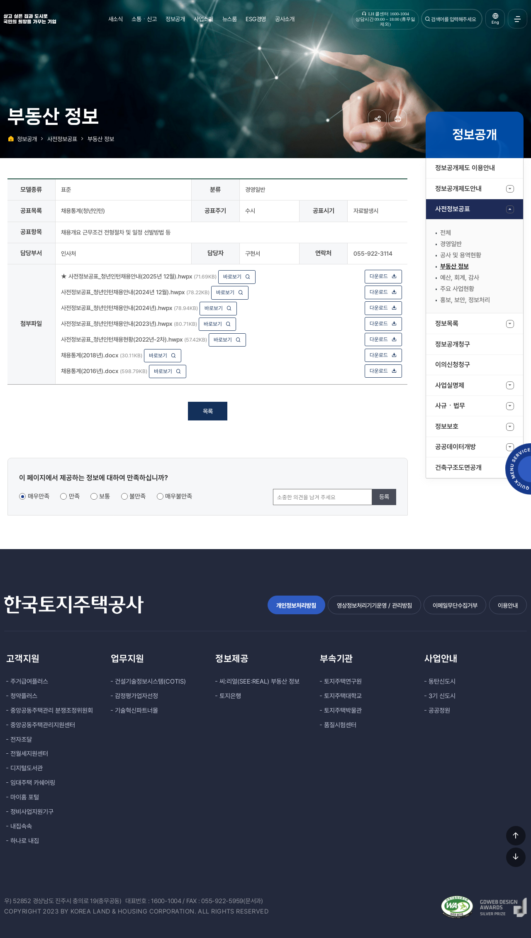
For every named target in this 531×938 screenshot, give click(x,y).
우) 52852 (17, 901)
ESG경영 (256, 18)
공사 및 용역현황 (460, 255)
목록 (208, 411)
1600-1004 (166, 901)
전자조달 (21, 739)
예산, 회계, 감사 (459, 277)
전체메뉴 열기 (517, 19)
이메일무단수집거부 (455, 605)
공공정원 (439, 710)
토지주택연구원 (343, 681)
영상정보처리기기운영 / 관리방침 (374, 605)
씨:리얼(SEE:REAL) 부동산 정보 (259, 681)
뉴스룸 (229, 18)
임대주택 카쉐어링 (32, 783)
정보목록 (446, 323)
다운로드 (383, 276)
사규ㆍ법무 (450, 406)
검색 (428, 19)
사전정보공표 (452, 209)
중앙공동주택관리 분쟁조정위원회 (51, 710)
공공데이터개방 (455, 447)
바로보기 (237, 277)
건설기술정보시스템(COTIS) (150, 681)
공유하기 (377, 119)
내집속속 (21, 826)
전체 (445, 233)
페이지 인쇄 (397, 119)
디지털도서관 (26, 768)
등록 (384, 496)
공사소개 (284, 18)
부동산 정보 (454, 266)
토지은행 (230, 696)
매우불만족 (178, 496)
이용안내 (508, 605)
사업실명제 (449, 385)
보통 (104, 496)
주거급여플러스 (29, 681)
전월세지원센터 (29, 753)
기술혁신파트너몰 (136, 710)
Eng (495, 22)
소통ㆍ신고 (144, 18)
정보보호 (446, 426)
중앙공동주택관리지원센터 (42, 725)
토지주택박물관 (343, 710)
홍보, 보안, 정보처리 (465, 300)
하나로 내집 (24, 841)
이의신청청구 (452, 365)
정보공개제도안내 (458, 189)
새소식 (115, 18)
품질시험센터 (340, 725)
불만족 (137, 496)
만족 (74, 496)
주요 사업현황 (457, 289)
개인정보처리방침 (296, 605)
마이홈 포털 (24, 797)
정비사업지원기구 (32, 812)
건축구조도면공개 (458, 467)
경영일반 (451, 244)
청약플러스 (23, 696)
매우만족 (38, 496)
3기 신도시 (442, 696)
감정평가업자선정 (136, 696)
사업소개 (203, 18)
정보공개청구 (452, 344)
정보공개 (175, 18)
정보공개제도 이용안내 (465, 168)
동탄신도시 (442, 681)
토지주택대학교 (343, 696)
